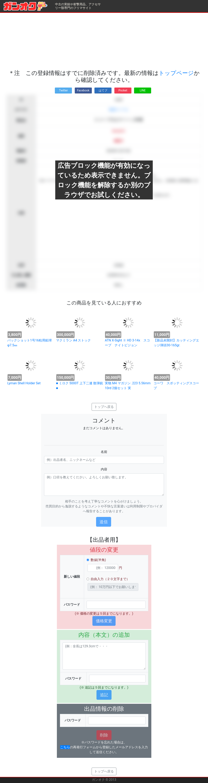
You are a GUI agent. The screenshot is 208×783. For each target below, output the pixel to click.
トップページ (176, 73)
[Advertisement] (104, 41)
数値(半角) (98, 560)
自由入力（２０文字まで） (110, 579)
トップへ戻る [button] (104, 407)
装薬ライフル (118, 110)
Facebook (83, 90)
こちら (65, 747)
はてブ (103, 90)
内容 (104, 469)
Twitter (63, 90)
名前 (104, 452)
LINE (143, 90)
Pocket (122, 90)
